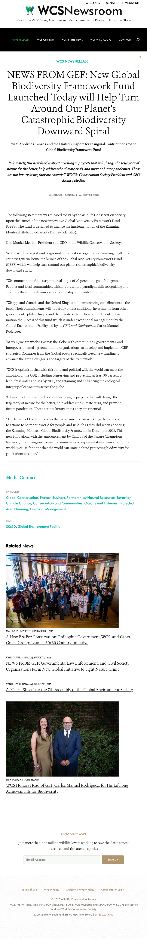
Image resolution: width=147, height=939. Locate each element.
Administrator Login (112, 889)
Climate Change (18, 503)
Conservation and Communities (57, 503)
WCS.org (93, 3)
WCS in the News (72, 39)
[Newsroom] (73, 11)
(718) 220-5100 (104, 914)
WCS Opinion (45, 39)
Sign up (113, 859)
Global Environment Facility (39, 526)
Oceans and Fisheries (101, 503)
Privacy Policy (51, 889)
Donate (111, 3)
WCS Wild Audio (100, 39)
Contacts (125, 39)
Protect (45, 498)
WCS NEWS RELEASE (72, 61)
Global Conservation (22, 498)
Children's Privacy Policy (80, 889)
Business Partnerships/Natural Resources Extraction (91, 498)
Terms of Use (29, 889)
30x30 (11, 526)
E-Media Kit (130, 3)
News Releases (20, 39)
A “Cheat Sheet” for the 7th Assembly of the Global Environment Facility (69, 689)
